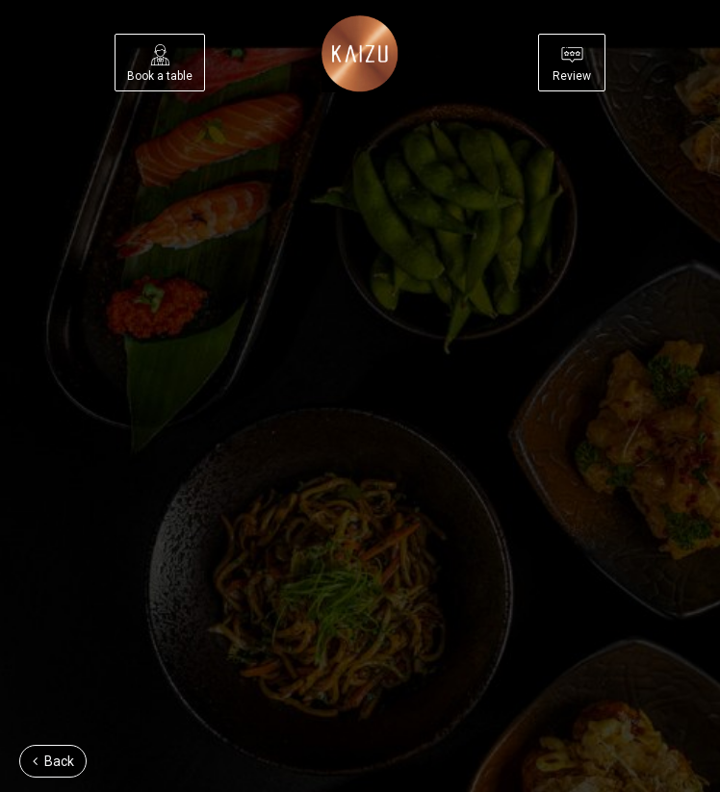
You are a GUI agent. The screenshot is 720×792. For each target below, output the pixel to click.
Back (53, 761)
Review (572, 63)
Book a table (160, 63)
